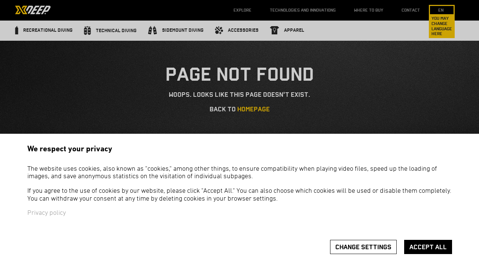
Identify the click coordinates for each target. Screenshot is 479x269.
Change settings (363, 247)
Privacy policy (46, 213)
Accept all (428, 247)
